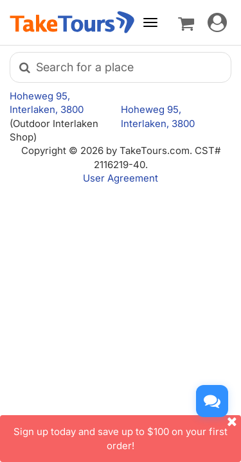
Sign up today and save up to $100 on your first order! (127, 433)
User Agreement (120, 178)
